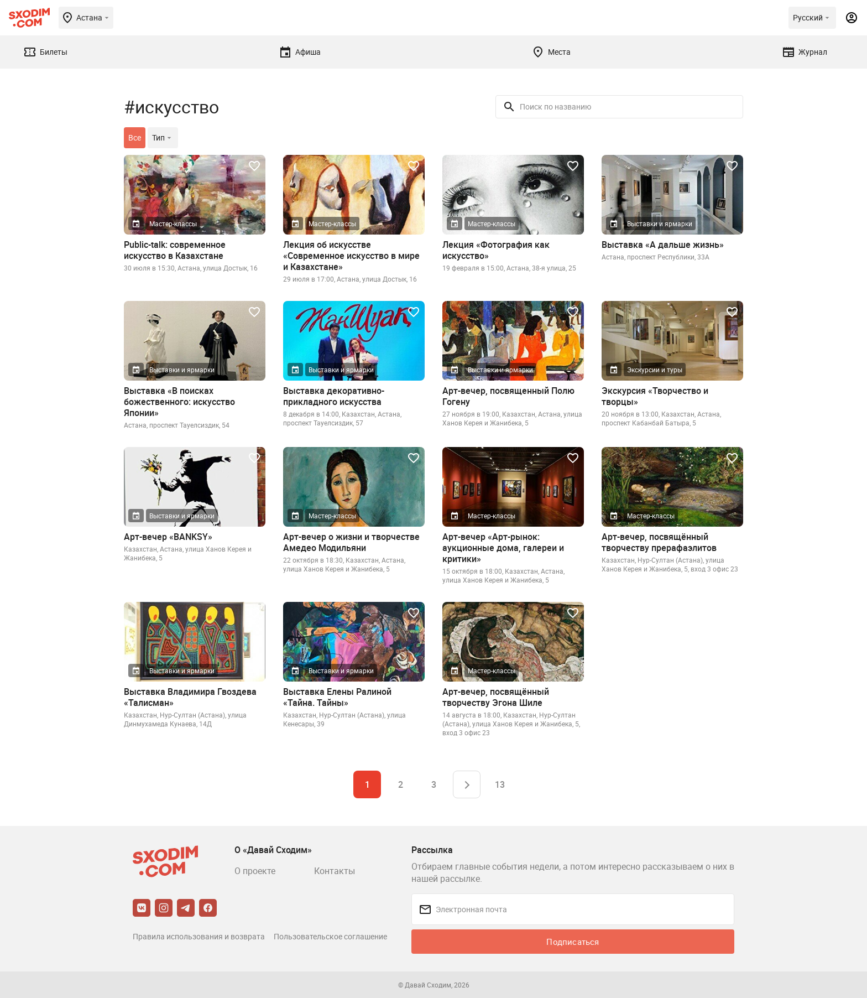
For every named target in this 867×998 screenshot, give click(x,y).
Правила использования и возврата (199, 936)
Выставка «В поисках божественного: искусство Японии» (179, 401)
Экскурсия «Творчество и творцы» (655, 396)
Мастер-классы (173, 223)
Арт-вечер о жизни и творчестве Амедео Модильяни (351, 542)
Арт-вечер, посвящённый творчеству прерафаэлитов (659, 542)
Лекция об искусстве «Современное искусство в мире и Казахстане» (351, 255)
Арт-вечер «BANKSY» (168, 536)
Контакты (334, 871)
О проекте (254, 871)
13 (500, 784)
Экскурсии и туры (654, 369)
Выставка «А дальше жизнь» (663, 244)
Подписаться (572, 941)
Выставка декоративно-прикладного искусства (333, 396)
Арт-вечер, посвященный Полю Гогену (508, 396)
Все (134, 137)
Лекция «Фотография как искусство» (496, 250)
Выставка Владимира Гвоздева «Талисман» (190, 697)
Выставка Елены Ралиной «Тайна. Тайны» (337, 697)
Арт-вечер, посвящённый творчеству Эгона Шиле (495, 697)
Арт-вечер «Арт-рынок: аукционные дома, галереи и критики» (503, 547)
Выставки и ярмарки (659, 223)
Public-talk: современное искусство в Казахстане (175, 250)
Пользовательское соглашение (330, 936)
